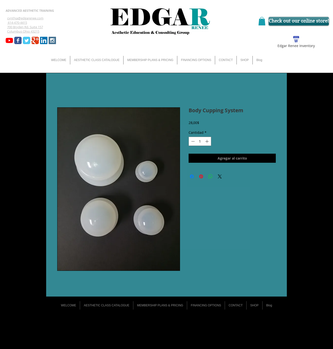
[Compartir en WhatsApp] (210, 176)
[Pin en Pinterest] (201, 176)
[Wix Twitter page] (26, 40)
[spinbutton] (199, 141)
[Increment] (207, 141)
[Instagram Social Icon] (52, 40)
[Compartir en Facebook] (192, 176)
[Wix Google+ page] (35, 40)
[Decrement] (192, 141)
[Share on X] (220, 176)
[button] (261, 21)
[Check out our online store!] (299, 21)
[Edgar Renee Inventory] (296, 43)
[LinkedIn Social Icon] (43, 40)
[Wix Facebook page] (18, 40)
